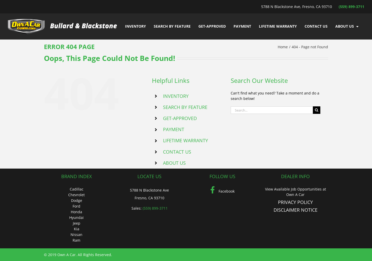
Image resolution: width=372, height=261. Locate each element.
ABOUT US (174, 163)
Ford (76, 206)
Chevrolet (76, 194)
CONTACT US (177, 152)
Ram (76, 240)
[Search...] (272, 110)
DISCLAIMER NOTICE (295, 210)
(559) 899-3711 (351, 6)
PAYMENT (173, 129)
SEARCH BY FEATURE (185, 107)
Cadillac (76, 189)
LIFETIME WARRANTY (185, 140)
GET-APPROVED (180, 118)
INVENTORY (176, 96)
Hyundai (76, 217)
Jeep (76, 223)
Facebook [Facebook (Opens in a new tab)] (222, 191)
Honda (76, 211)
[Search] (316, 110)
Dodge (76, 200)
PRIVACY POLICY (295, 202)
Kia (76, 228)
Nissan (76, 234)
